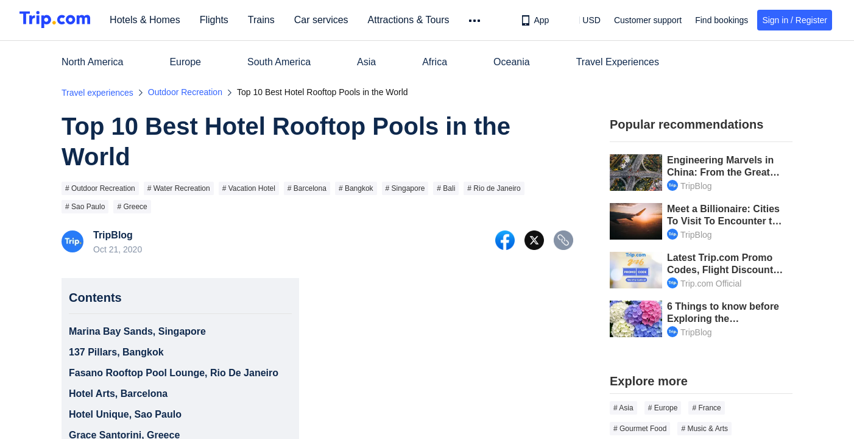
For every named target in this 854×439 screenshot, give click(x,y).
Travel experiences (97, 93)
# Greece (132, 206)
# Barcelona (307, 188)
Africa (434, 62)
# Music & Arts (704, 428)
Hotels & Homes (150, 20)
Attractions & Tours (413, 20)
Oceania (511, 62)
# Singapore (405, 188)
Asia (366, 62)
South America (279, 62)
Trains (266, 20)
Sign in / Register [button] (794, 20)
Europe (185, 62)
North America (92, 62)
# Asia (623, 408)
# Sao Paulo (85, 206)
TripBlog (113, 235)
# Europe (663, 408)
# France (706, 408)
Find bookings (721, 20)
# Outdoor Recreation (100, 188)
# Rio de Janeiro (493, 188)
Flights (219, 20)
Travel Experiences (617, 62)
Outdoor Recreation (185, 92)
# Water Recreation (178, 188)
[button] (582, 20)
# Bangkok (356, 188)
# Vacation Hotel (248, 188)
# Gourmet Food (639, 428)
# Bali (446, 188)
